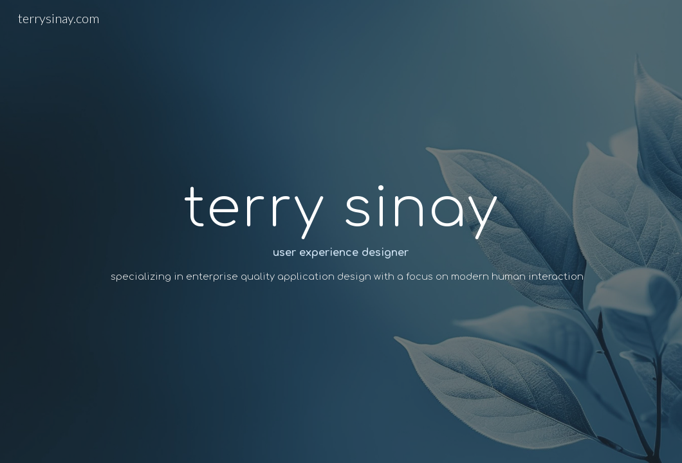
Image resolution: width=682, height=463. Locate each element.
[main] (340, 231)
